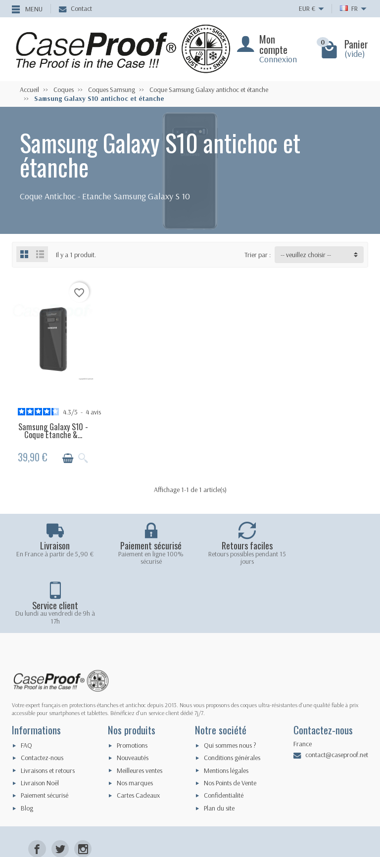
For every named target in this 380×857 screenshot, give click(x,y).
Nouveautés (132, 697)
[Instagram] (83, 788)
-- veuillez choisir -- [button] (306, 254)
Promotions (132, 684)
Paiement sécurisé (44, 734)
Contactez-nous (42, 697)
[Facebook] (37, 788)
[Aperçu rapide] (82, 456)
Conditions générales (232, 697)
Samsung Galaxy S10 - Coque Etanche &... (53, 430)
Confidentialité (223, 734)
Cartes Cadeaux (138, 734)
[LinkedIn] (83, 809)
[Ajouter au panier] (67, 456)
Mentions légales (226, 709)
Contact (75, 8)
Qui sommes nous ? (230, 684)
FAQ (26, 684)
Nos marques (135, 722)
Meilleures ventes (139, 709)
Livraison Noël (40, 722)
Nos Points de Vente (230, 722)
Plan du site (219, 747)
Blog (27, 747)
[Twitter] (60, 788)
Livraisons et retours (48, 709)
